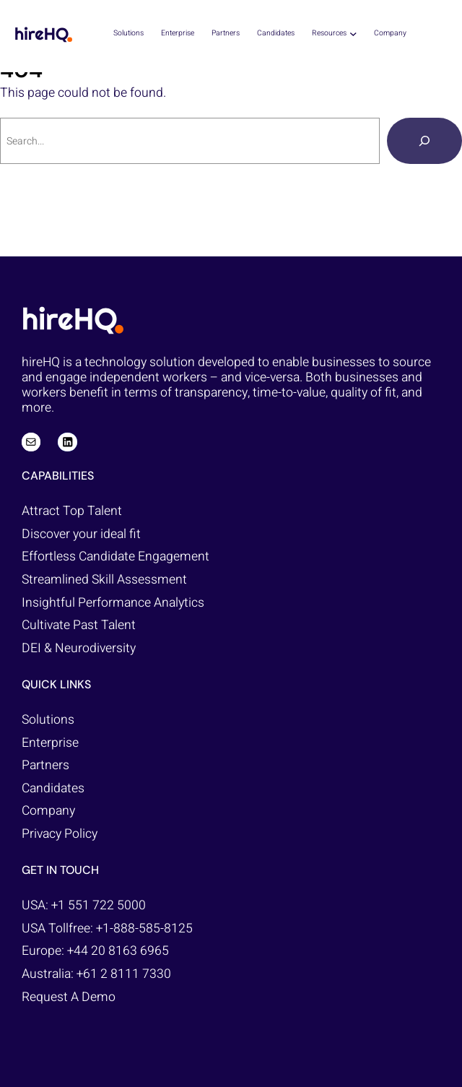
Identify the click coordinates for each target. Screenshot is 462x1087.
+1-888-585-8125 (144, 928)
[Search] (424, 141)
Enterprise (50, 743)
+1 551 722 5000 (98, 905)
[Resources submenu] (353, 34)
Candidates (53, 788)
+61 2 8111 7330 (124, 974)
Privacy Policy (59, 834)
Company (48, 811)
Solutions (48, 720)
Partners (45, 765)
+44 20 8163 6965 (118, 951)
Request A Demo (69, 997)
